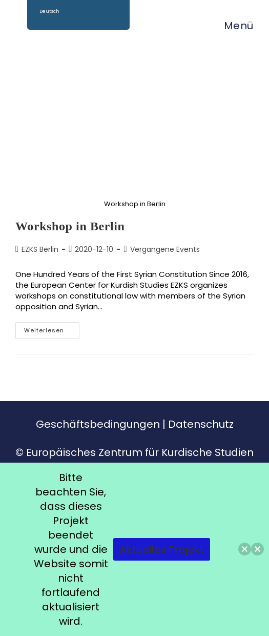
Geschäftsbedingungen (98, 424)
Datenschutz (201, 424)
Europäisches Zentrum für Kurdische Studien (140, 452)
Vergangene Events (165, 249)
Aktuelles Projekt (161, 549)
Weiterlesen (51, 328)
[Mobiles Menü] (234, 25)
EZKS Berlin (40, 249)
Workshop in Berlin (70, 226)
